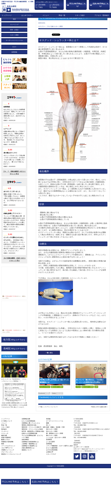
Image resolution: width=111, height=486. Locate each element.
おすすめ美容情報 (51, 468)
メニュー (45, 15)
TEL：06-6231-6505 (80, 449)
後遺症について (27, 468)
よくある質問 (50, 459)
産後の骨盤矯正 (6, 455)
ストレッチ (4, 451)
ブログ (78, 404)
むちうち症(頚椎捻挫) (28, 439)
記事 (96, 404)
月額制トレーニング (7, 468)
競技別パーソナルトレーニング (11, 472)
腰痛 (47, 441)
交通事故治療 (26, 436)
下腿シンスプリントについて (48, 424)
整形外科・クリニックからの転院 (32, 447)
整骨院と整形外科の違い (29, 443)
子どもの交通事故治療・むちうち (32, 453)
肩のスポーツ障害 (51, 447)
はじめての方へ (27, 15)
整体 (2, 461)
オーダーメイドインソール (54, 439)
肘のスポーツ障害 (51, 449)
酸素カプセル (5, 457)
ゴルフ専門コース (7, 465)
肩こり (48, 443)
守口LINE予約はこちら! (77, 5)
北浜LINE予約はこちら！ (45, 481)
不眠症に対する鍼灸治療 (98, 424)
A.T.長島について (6, 439)
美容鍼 (48, 436)
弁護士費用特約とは (28, 465)
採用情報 (14, 70)
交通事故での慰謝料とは (29, 463)
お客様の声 (49, 470)
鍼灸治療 (4, 453)
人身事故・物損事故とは (29, 461)
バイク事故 (25, 455)
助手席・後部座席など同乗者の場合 (33, 449)
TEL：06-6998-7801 (80, 443)
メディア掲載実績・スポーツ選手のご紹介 (59, 463)
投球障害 (49, 457)
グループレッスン (7, 470)
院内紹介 (4, 447)
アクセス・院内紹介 (102, 15)
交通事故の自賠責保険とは (30, 459)
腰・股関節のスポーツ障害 (54, 451)
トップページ (7, 15)
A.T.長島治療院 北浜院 (9, 348)
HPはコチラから (14, 357)
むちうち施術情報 (51, 465)
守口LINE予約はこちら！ (15, 481)
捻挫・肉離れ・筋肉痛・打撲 (55, 445)
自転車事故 (25, 457)
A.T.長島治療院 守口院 (9, 314)
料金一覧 (62, 15)
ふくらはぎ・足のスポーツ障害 (56, 455)
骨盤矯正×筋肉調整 (7, 459)
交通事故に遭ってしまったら (31, 441)
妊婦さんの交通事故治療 (29, 451)
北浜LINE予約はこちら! (100, 5)
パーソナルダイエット (8, 463)
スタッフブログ (45, 404)
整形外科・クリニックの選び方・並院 (34, 445)
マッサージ (4, 449)
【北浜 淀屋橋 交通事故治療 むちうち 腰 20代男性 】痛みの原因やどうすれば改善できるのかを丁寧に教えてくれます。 (14, 423)
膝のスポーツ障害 (57, 404)
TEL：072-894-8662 (80, 455)
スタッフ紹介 (80, 15)
